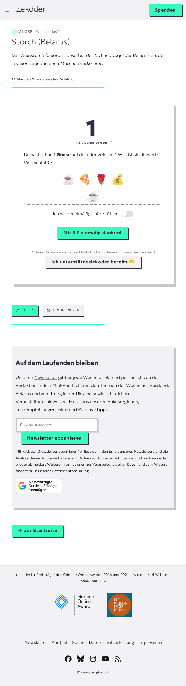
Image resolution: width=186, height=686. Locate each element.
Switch (123, 214)
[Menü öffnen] (7, 10)
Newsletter (45, 377)
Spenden (165, 10)
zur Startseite (40, 530)
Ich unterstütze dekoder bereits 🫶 (92, 262)
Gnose (39, 31)
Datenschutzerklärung (70, 471)
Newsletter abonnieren (54, 438)
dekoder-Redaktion (59, 79)
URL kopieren (63, 310)
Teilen (25, 310)
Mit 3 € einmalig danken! (92, 232)
